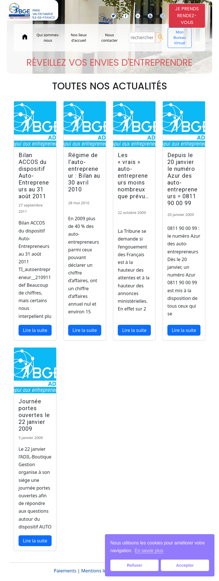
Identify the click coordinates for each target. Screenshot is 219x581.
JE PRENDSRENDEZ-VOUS (187, 15)
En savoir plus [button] (149, 550)
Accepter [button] (185, 565)
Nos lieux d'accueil (78, 37)
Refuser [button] (134, 565)
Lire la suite (35, 330)
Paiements (65, 571)
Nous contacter (110, 37)
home (24, 36)
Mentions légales (99, 571)
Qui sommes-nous (47, 37)
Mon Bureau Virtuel (179, 37)
